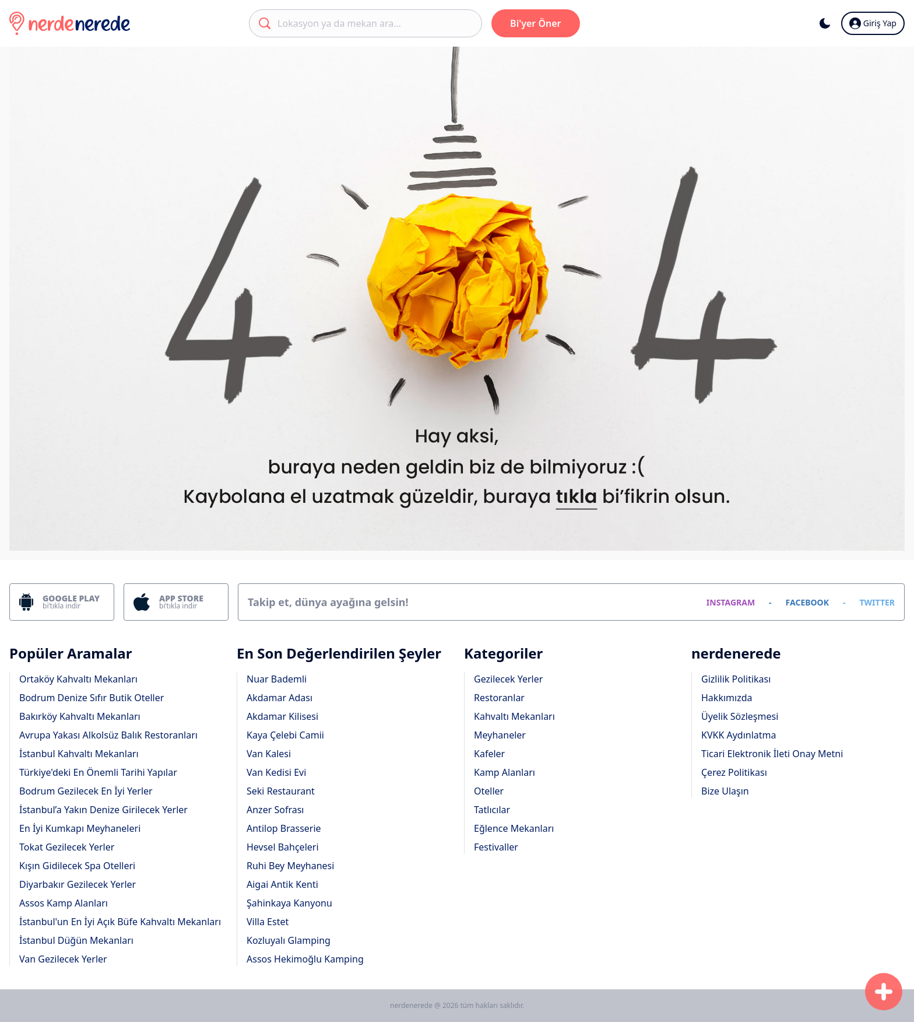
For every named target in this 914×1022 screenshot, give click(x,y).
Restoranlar (499, 697)
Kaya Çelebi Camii (285, 735)
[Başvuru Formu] (883, 991)
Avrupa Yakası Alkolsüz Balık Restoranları (108, 735)
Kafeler (489, 753)
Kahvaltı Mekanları (514, 716)
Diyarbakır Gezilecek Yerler (77, 884)
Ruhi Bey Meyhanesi (290, 865)
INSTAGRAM (730, 602)
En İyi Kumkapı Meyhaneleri (79, 828)
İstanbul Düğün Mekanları (76, 940)
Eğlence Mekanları (514, 828)
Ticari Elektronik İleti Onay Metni (772, 753)
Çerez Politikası (734, 772)
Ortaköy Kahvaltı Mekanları (78, 679)
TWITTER (877, 602)
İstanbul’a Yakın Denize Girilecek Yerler (103, 809)
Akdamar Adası (279, 697)
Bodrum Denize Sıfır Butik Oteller (91, 697)
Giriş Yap (873, 23)
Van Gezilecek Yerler (63, 959)
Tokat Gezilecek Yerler (66, 847)
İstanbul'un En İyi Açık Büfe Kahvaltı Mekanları (120, 921)
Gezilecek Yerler (508, 679)
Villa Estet (268, 921)
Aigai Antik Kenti (282, 884)
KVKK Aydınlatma (738, 735)
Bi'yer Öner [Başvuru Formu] (535, 23)
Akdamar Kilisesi (282, 716)
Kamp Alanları (504, 772)
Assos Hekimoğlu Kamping (305, 959)
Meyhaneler (500, 735)
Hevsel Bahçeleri (283, 847)
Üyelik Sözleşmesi (739, 716)
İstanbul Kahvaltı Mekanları (79, 753)
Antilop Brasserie (284, 828)
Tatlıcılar (492, 809)
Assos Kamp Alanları (63, 903)
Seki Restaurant (281, 791)
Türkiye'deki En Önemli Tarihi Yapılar (98, 772)
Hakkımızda (726, 697)
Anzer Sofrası (275, 809)
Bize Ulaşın (725, 791)
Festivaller (496, 847)
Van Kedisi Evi (276, 772)
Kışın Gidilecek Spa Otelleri (77, 865)
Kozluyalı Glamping (289, 940)
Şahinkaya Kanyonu (289, 903)
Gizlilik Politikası (736, 679)
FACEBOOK (807, 602)
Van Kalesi (269, 753)
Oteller (489, 791)
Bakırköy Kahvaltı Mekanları (79, 716)
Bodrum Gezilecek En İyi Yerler (86, 791)
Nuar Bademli (277, 679)
